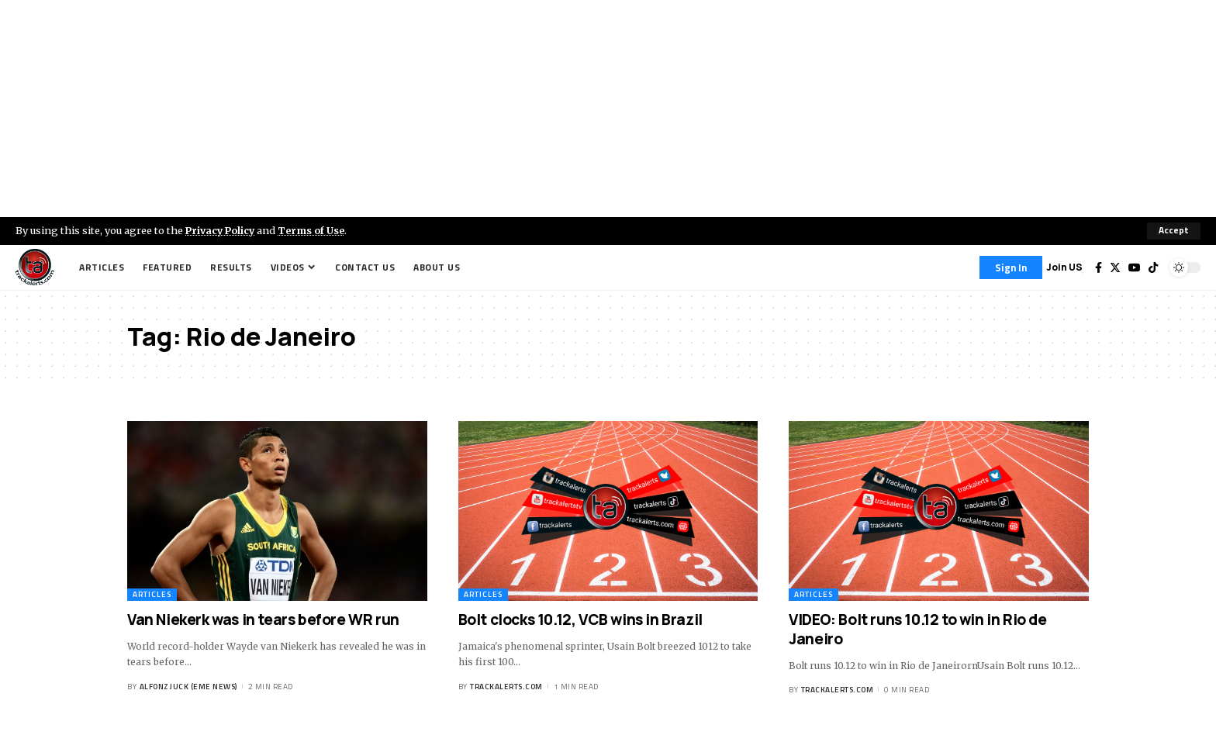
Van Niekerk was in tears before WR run (263, 619)
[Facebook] (1098, 267)
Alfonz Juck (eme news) (188, 686)
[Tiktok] (1153, 267)
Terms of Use (315, 230)
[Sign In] (1010, 267)
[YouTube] (1134, 267)
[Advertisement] (608, 108)
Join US (1064, 267)
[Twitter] (1115, 267)
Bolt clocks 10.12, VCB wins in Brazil (580, 619)
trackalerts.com (506, 686)
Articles (152, 594)
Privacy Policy (221, 230)
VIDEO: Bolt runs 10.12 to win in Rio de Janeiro (917, 629)
